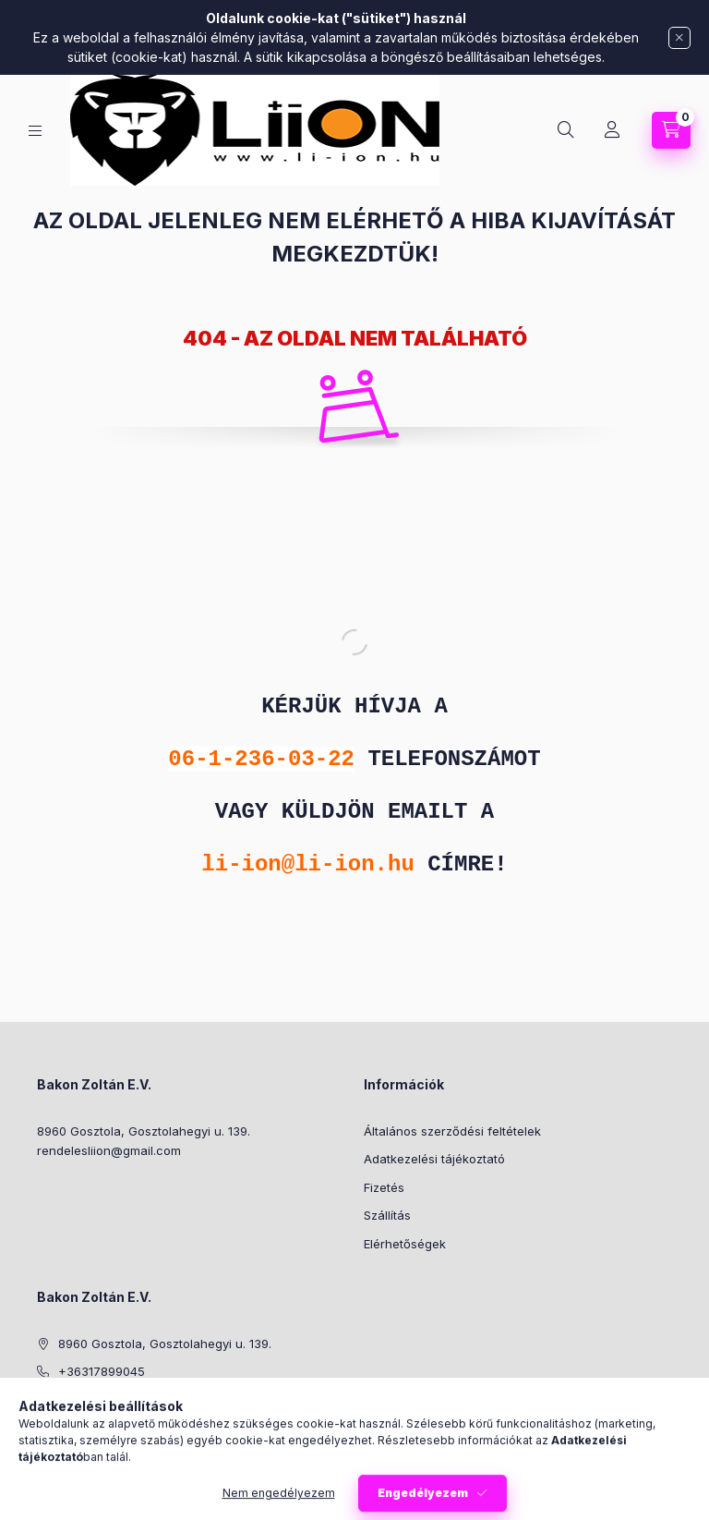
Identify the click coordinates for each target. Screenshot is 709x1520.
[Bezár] (679, 38)
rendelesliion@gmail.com (109, 1150)
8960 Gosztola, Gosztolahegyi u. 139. (143, 1131)
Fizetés (384, 1187)
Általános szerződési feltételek (452, 1131)
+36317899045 (101, 1371)
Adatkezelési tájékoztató (434, 1158)
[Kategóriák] (35, 131)
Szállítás (387, 1215)
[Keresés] (565, 130)
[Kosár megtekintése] (671, 130)
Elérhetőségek (405, 1243)
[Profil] (612, 130)
